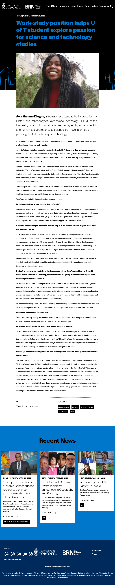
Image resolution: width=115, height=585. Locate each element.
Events (80, 5)
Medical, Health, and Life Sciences (16, 522)
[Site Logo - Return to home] (21, 6)
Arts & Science (63, 407)
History (75, 407)
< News (19, 16)
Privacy (94, 554)
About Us (50, 5)
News (73, 5)
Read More (10, 516)
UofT (72, 411)
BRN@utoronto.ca (14, 559)
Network (63, 5)
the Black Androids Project (59, 150)
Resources (104, 5)
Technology (62, 411)
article (21, 287)
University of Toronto (53, 566)
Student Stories (87, 407)
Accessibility (96, 550)
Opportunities (91, 5)
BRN (44, 518)
